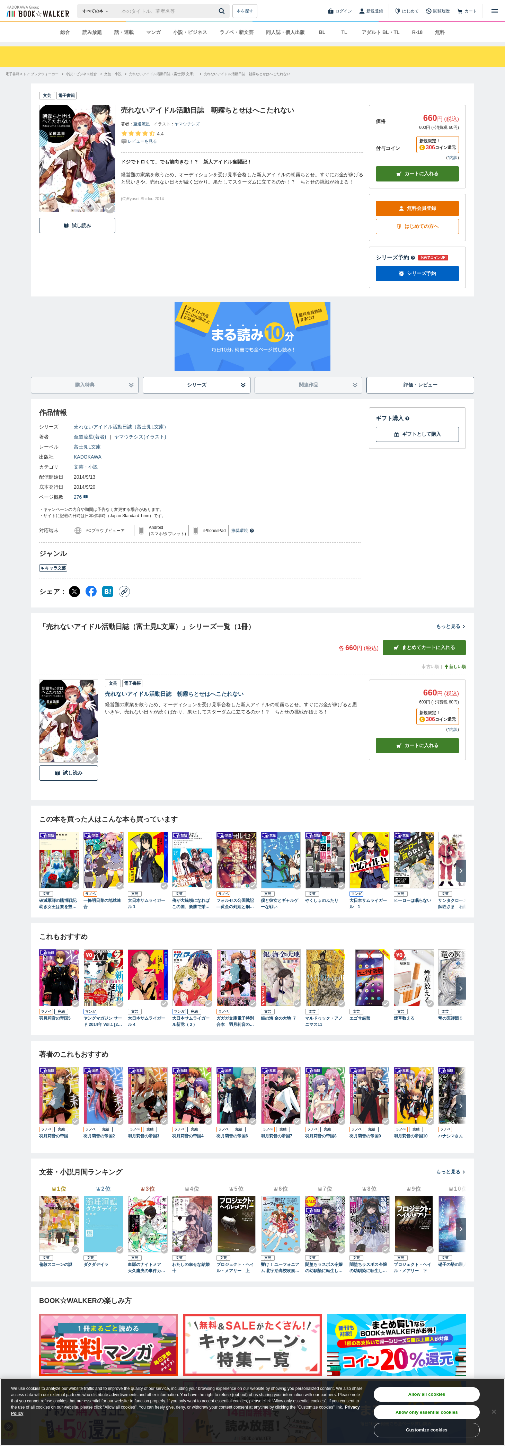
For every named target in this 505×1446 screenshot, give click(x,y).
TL (344, 32)
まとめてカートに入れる (424, 647)
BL (322, 32)
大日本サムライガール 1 (146, 903)
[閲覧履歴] (437, 11)
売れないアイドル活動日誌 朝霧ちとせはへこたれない (174, 694)
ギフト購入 (393, 418)
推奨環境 (242, 530)
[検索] (222, 11)
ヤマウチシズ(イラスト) (140, 437)
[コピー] (124, 591)
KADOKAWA (87, 457)
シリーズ (216, 385)
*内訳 (453, 157)
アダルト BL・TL (381, 32)
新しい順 (455, 666)
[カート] (466, 11)
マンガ (153, 32)
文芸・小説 (86, 467)
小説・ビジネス (190, 32)
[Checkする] (109, 208)
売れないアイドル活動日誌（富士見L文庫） (121, 426)
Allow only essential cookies (427, 1412)
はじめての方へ (417, 226)
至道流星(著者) (90, 437)
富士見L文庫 (87, 447)
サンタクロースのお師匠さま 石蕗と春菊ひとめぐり (457, 904)
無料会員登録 (417, 208)
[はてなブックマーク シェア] (107, 591)
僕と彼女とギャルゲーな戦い (279, 903)
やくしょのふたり (321, 900)
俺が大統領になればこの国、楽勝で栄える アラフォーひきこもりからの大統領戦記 (191, 904)
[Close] (494, 1411)
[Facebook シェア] (91, 591)
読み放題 (92, 32)
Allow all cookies (426, 1394)
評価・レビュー (420, 385)
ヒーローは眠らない (412, 900)
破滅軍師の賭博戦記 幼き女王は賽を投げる (59, 904)
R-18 (417, 32)
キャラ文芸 (53, 568)
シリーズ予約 (395, 257)
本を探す (245, 11)
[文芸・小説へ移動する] (113, 74)
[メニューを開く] (494, 11)
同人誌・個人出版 (285, 32)
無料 (440, 32)
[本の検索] (97, 11)
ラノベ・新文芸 (237, 32)
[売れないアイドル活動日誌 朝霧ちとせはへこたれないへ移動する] (247, 74)
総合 (65, 32)
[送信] (222, 11)
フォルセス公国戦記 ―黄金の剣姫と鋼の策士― (236, 904)
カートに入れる (417, 174)
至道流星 (141, 124)
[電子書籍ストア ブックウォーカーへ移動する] (32, 74)
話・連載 (124, 32)
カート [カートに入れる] (417, 745)
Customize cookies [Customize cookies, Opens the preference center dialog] (427, 1429)
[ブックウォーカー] (37, 11)
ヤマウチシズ (187, 124)
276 (81, 497)
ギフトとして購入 (417, 434)
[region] (252, 1412)
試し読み (77, 226)
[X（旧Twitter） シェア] (74, 591)
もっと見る (451, 626)
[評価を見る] (142, 137)
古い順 (430, 666)
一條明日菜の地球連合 (102, 903)
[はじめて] (406, 11)
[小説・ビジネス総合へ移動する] (81, 74)
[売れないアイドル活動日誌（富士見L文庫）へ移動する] (163, 74)
